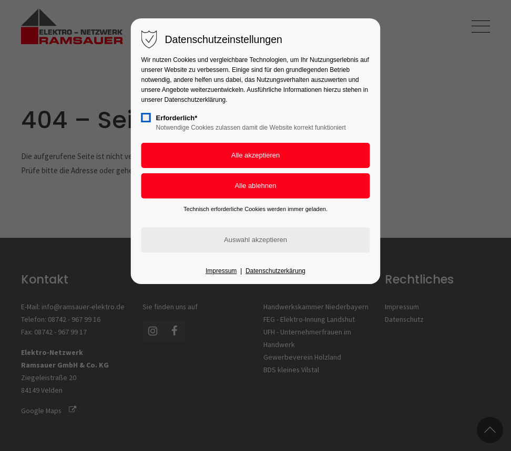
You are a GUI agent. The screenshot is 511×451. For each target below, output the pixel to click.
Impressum (221, 271)
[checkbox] (146, 117)
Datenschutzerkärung (275, 271)
